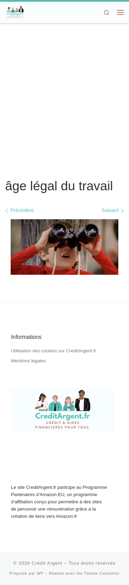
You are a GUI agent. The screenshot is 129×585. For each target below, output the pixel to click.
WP (40, 573)
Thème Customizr (102, 573)
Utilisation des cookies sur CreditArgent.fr (53, 350)
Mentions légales (28, 360)
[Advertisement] (64, 101)
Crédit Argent (47, 563)
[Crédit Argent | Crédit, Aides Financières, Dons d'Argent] (15, 11)
